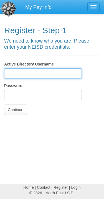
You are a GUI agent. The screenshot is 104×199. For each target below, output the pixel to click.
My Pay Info (38, 7)
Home (28, 187)
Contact (43, 187)
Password (13, 85)
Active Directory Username (29, 64)
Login (75, 187)
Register (61, 187)
